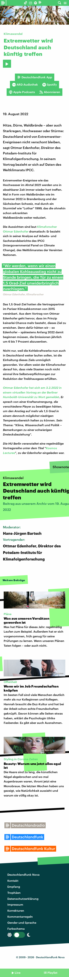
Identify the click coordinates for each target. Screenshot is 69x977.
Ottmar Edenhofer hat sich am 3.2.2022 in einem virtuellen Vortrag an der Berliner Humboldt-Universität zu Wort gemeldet (32, 392)
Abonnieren (49, 92)
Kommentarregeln (20, 916)
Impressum (15, 904)
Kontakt (12, 880)
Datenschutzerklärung (22, 898)
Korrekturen (15, 910)
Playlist (52, 972)
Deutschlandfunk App (34, 77)
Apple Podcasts (22, 92)
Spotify (49, 84)
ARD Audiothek (25, 84)
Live (17, 972)
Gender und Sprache (21, 922)
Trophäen (14, 892)
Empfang (13, 886)
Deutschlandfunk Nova (23, 874)
